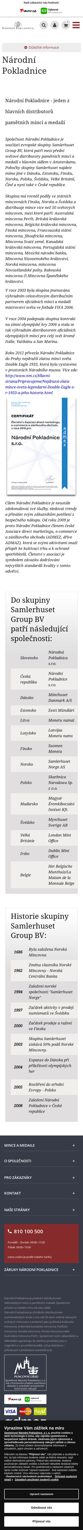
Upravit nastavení (41, 1494)
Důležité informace (41, 47)
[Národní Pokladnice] (18, 25)
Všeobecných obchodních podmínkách (28, 1476)
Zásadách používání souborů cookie (37, 1479)
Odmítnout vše (41, 1507)
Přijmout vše (42, 1521)
